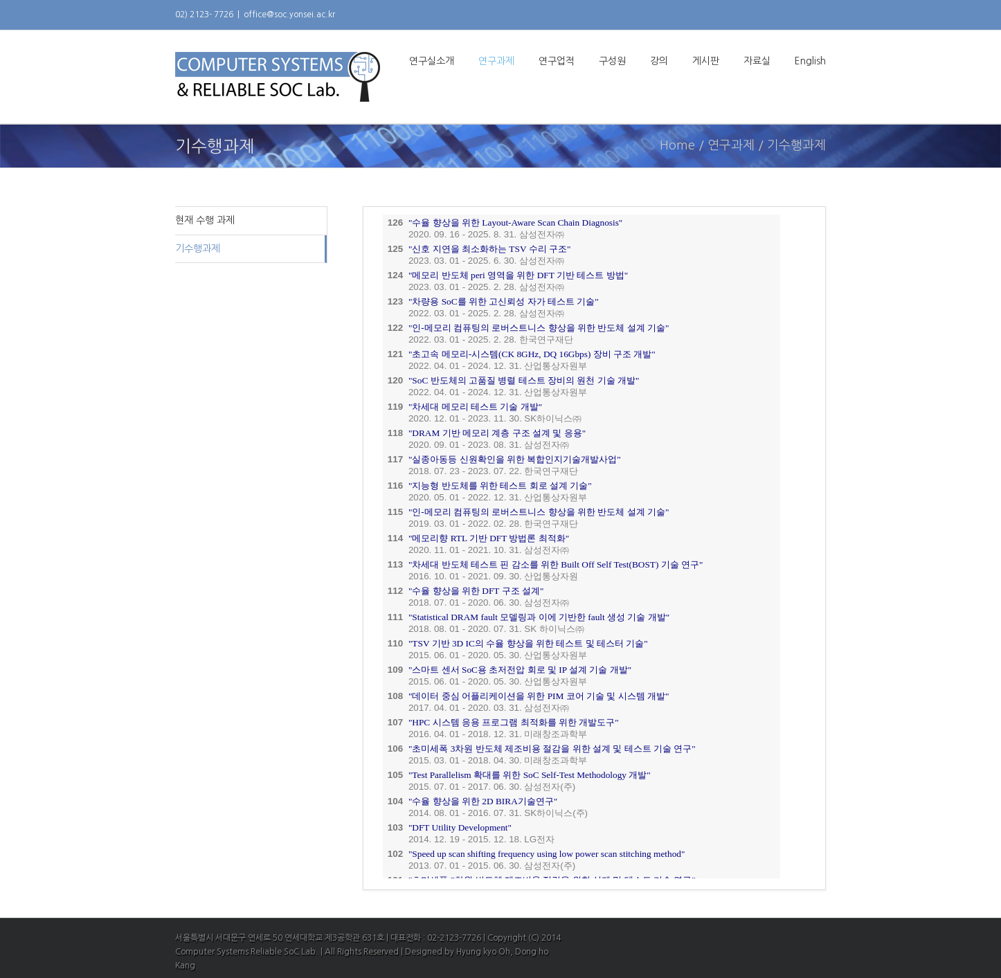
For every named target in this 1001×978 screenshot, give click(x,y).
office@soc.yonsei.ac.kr (289, 14)
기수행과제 (197, 248)
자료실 (756, 61)
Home (677, 145)
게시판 (705, 61)
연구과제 (496, 61)
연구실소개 (431, 61)
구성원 (612, 61)
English (810, 61)
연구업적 (557, 61)
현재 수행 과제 (205, 220)
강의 (659, 61)
